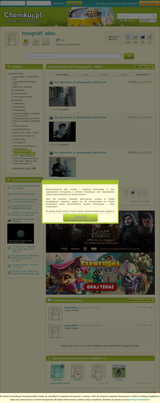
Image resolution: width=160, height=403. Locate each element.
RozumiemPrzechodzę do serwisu (80, 218)
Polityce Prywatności (140, 399)
